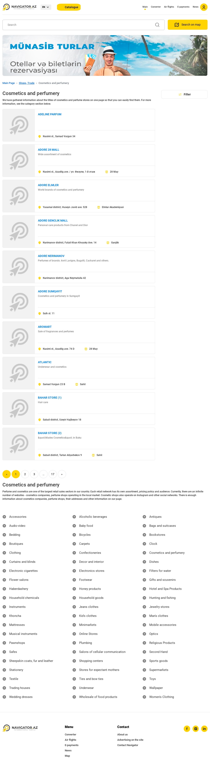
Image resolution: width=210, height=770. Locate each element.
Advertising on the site (130, 739)
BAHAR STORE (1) (50, 397)
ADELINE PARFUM (49, 114)
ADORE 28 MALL (48, 149)
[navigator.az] (20, 728)
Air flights (169, 7)
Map (67, 755)
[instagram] (194, 729)
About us (122, 734)
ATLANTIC (44, 362)
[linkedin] (204, 729)
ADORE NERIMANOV (51, 256)
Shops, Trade (26, 83)
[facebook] (185, 729)
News (196, 7)
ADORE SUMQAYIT (50, 291)
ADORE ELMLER (48, 185)
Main (145, 7)
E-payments (183, 7)
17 (52, 474)
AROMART (45, 326)
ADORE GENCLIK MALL (53, 220)
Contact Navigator (127, 745)
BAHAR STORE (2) (50, 433)
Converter (156, 7)
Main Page (8, 83)
